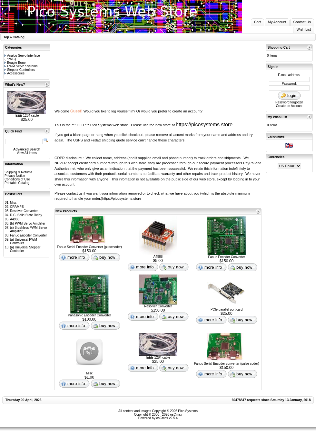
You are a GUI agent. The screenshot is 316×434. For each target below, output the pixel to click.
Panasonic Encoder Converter (89, 315)
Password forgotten (289, 102)
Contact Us (302, 22)
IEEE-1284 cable (27, 115)
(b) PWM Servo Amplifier (27, 223)
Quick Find (13, 131)
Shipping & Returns (18, 172)
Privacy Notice (15, 176)
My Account (277, 22)
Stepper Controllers (20, 70)
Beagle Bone (15, 62)
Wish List (303, 29)
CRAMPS (17, 206)
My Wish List (277, 117)
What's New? (15, 84)
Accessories (15, 73)
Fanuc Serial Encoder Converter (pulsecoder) (89, 247)
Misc (13, 202)
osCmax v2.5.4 (167, 418)
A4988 (14, 219)
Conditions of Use (17, 179)
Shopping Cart (279, 47)
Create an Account (289, 106)
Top (6, 37)
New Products (66, 211)
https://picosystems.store (204, 124)
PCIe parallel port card (227, 309)
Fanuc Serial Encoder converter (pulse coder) (226, 363)
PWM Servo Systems (21, 66)
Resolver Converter (24, 211)
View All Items (27, 153)
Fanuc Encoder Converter (28, 235)
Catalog (19, 37)
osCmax (175, 414)
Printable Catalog (17, 183)
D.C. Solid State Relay (26, 215)
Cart (257, 22)
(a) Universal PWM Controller (23, 241)
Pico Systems (188, 411)
